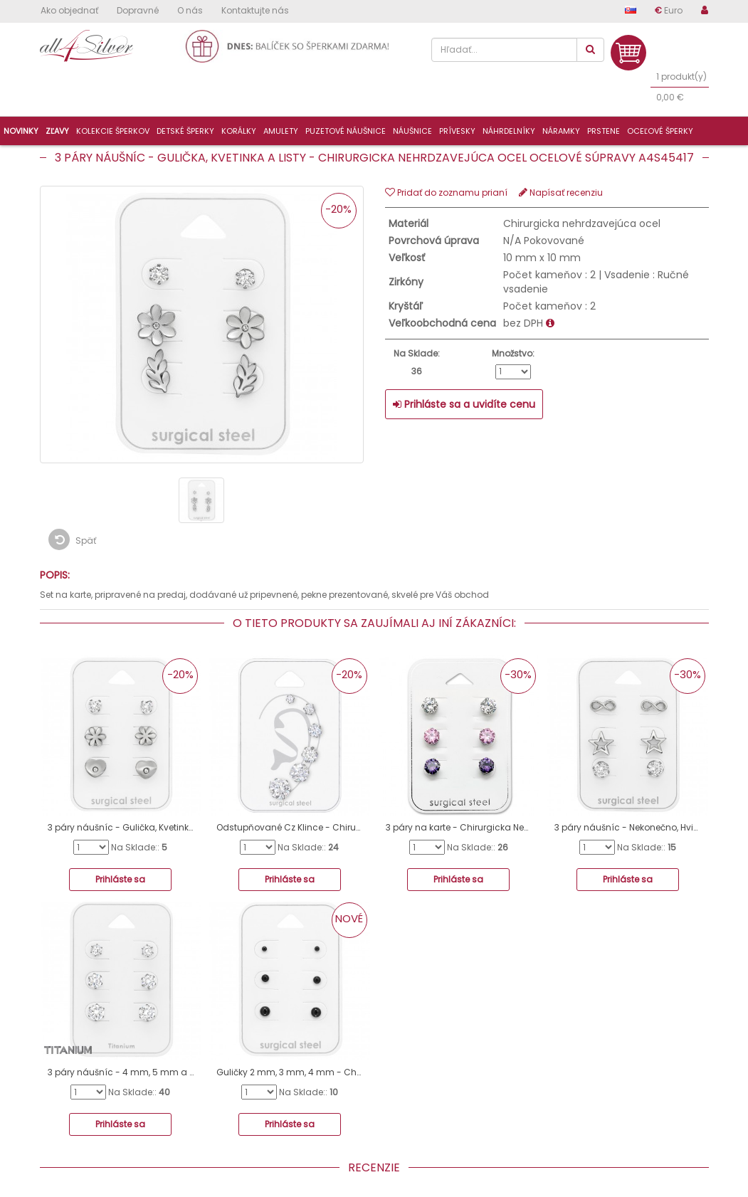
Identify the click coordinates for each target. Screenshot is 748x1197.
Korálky (238, 131)
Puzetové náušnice (345, 131)
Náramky (561, 131)
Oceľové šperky (660, 131)
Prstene (603, 131)
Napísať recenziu (561, 192)
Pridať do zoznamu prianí (446, 192)
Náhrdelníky (509, 131)
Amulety (280, 131)
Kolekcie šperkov (112, 131)
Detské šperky (185, 131)
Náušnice (412, 131)
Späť (72, 539)
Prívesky (457, 131)
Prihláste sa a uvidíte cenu (464, 404)
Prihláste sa (120, 879)
